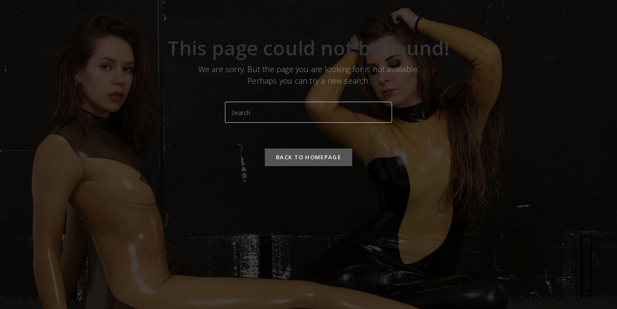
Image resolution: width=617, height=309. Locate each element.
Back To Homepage (308, 157)
